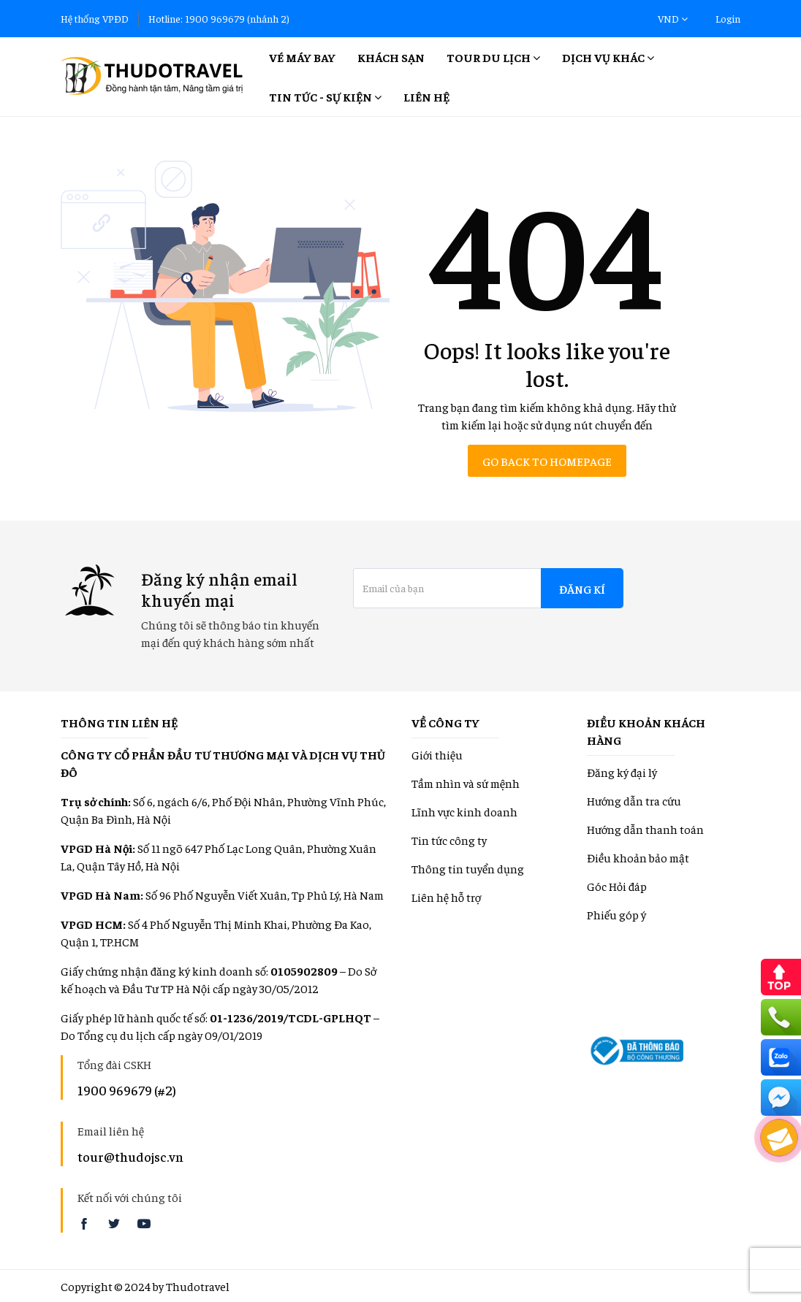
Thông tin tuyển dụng (467, 868)
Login (727, 18)
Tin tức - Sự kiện (325, 96)
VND (673, 18)
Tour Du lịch (493, 57)
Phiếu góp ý (616, 914)
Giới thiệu (437, 754)
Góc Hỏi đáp (617, 885)
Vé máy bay (302, 57)
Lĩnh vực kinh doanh (464, 811)
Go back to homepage (547, 460)
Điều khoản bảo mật (638, 857)
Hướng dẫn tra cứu (634, 800)
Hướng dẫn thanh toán (645, 829)
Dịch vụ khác (608, 57)
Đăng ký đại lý (622, 772)
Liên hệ (426, 96)
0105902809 (304, 970)
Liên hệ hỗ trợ (446, 896)
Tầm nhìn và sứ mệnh (465, 783)
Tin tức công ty (449, 839)
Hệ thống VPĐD (95, 18)
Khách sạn (391, 57)
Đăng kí (582, 588)
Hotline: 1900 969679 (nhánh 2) (218, 18)
